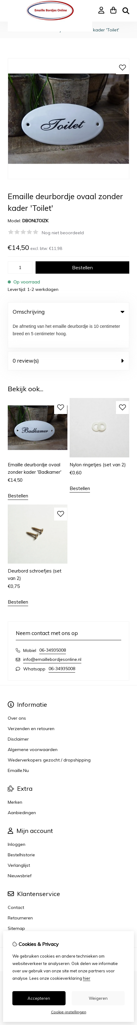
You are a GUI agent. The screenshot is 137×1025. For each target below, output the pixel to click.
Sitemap (16, 901)
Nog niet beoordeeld (63, 232)
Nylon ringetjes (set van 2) (98, 438)
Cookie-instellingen (68, 1012)
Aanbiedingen (22, 786)
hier (86, 978)
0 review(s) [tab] (68, 334)
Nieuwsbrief (20, 849)
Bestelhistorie (21, 828)
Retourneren (20, 891)
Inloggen (16, 817)
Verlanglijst (19, 838)
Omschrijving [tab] (68, 311)
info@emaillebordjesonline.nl (52, 632)
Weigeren (98, 998)
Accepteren (39, 998)
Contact (16, 880)
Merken (15, 775)
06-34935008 (52, 623)
